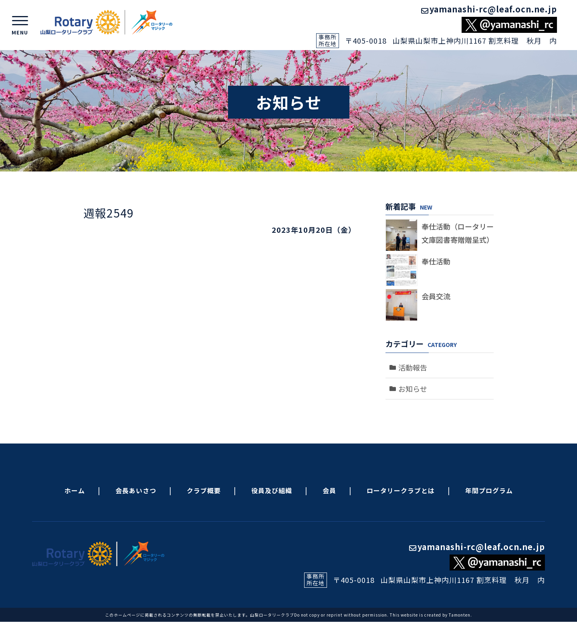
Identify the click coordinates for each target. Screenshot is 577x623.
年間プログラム (489, 490)
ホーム (75, 490)
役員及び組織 (271, 490)
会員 (329, 490)
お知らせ (412, 388)
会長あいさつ (135, 490)
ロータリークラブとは (401, 490)
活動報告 (412, 367)
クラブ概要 (204, 490)
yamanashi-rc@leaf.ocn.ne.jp (489, 9)
